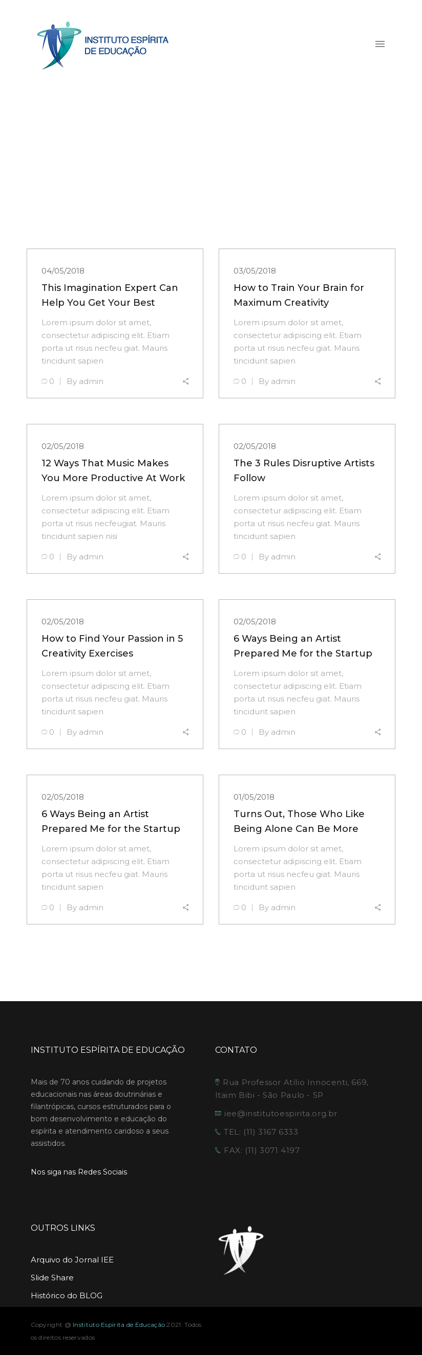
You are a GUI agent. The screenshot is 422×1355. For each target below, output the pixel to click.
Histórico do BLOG (66, 1295)
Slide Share (52, 1277)
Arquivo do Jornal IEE (72, 1259)
